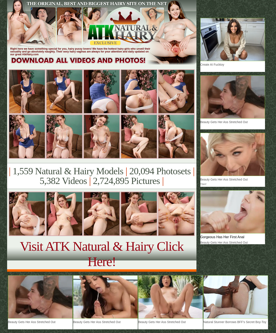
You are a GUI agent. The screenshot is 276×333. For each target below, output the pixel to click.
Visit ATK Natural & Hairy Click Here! (101, 254)
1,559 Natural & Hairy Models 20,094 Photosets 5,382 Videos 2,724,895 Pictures (101, 176)
